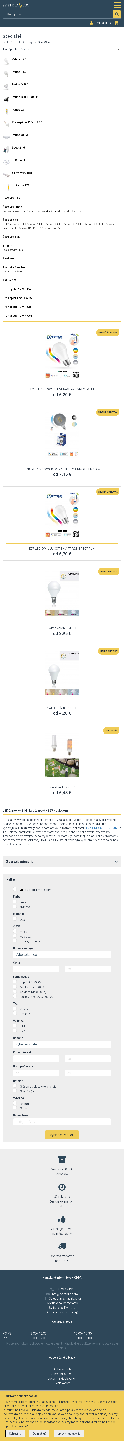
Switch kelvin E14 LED (62, 628)
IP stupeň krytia (23, 1066)
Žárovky (57, 211)
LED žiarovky (25, 42)
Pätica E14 (19, 72)
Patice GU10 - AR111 (25, 97)
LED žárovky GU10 (69, 223)
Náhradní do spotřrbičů (39, 211)
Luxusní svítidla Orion (62, 1378)
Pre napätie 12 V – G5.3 (27, 122)
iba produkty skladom (32, 889)
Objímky (76, 211)
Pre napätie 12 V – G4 (17, 289)
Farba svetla (21, 976)
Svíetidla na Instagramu (62, 1303)
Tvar (16, 1003)
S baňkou (17, 271)
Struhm (7, 245)
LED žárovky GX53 (90, 223)
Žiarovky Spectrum (15, 267)
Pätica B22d (10, 280)
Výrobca (18, 1098)
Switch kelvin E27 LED (62, 708)
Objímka (18, 1020)
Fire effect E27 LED (62, 787)
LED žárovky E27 (12, 223)
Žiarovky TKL (11, 236)
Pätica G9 (18, 109)
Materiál (18, 914)
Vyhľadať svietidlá (62, 1135)
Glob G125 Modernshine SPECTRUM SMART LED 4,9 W (62, 469)
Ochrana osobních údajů (62, 1312)
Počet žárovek (22, 1052)
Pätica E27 (19, 59)
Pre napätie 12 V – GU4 (18, 306)
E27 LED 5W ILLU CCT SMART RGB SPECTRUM (62, 548)
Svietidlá (7, 42)
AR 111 (7, 271)
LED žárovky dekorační (49, 228)
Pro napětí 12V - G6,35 (17, 298)
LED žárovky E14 (31, 223)
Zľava (16, 926)
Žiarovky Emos (12, 207)
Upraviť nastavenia (68, 1433)
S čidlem (8, 258)
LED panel (18, 160)
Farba (16, 896)
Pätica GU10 (20, 84)
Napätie (18, 1038)
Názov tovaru (21, 1115)
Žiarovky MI (10, 219)
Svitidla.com (62, 1383)
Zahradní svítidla (62, 1374)
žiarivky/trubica (22, 173)
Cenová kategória (24, 948)
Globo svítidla (62, 1369)
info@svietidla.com (64, 1294)
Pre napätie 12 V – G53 (17, 315)
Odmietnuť (39, 1433)
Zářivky (67, 211)
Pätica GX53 (20, 135)
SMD (20, 249)
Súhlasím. (15, 1433)
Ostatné (18, 1081)
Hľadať (117, 14)
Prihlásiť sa (103, 22)
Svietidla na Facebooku (65, 1298)
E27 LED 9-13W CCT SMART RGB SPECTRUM (62, 389)
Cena (16, 962)
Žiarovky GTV (11, 198)
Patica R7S (23, 185)
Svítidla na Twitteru (62, 1307)
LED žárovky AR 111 (25, 228)
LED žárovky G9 (49, 223)
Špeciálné (18, 147)
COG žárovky (10, 249)
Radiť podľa (10, 49)
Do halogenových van (14, 211)
